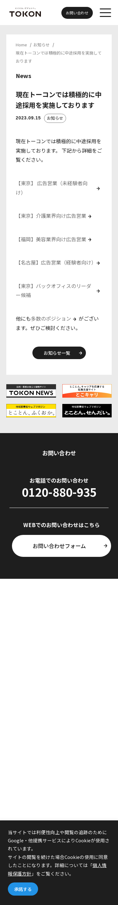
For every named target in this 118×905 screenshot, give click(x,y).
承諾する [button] (23, 889)
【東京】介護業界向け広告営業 (51, 215)
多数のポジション (51, 318)
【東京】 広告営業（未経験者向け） (51, 187)
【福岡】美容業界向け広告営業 (51, 239)
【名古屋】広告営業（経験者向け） (56, 262)
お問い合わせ (77, 12)
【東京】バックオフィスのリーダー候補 (53, 290)
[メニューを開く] (105, 12)
